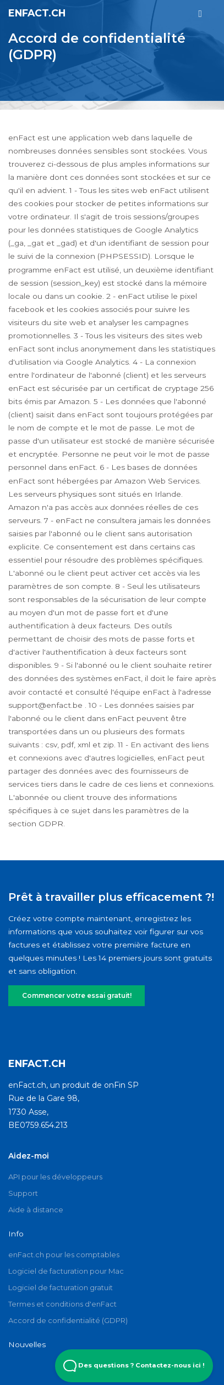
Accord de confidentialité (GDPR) (68, 1320)
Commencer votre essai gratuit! (76, 996)
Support (23, 1193)
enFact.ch (36, 13)
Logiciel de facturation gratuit (60, 1287)
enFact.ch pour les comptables (63, 1254)
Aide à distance (35, 1209)
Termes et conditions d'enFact (62, 1303)
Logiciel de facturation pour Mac (66, 1271)
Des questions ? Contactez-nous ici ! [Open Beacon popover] (134, 1366)
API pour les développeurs (55, 1176)
